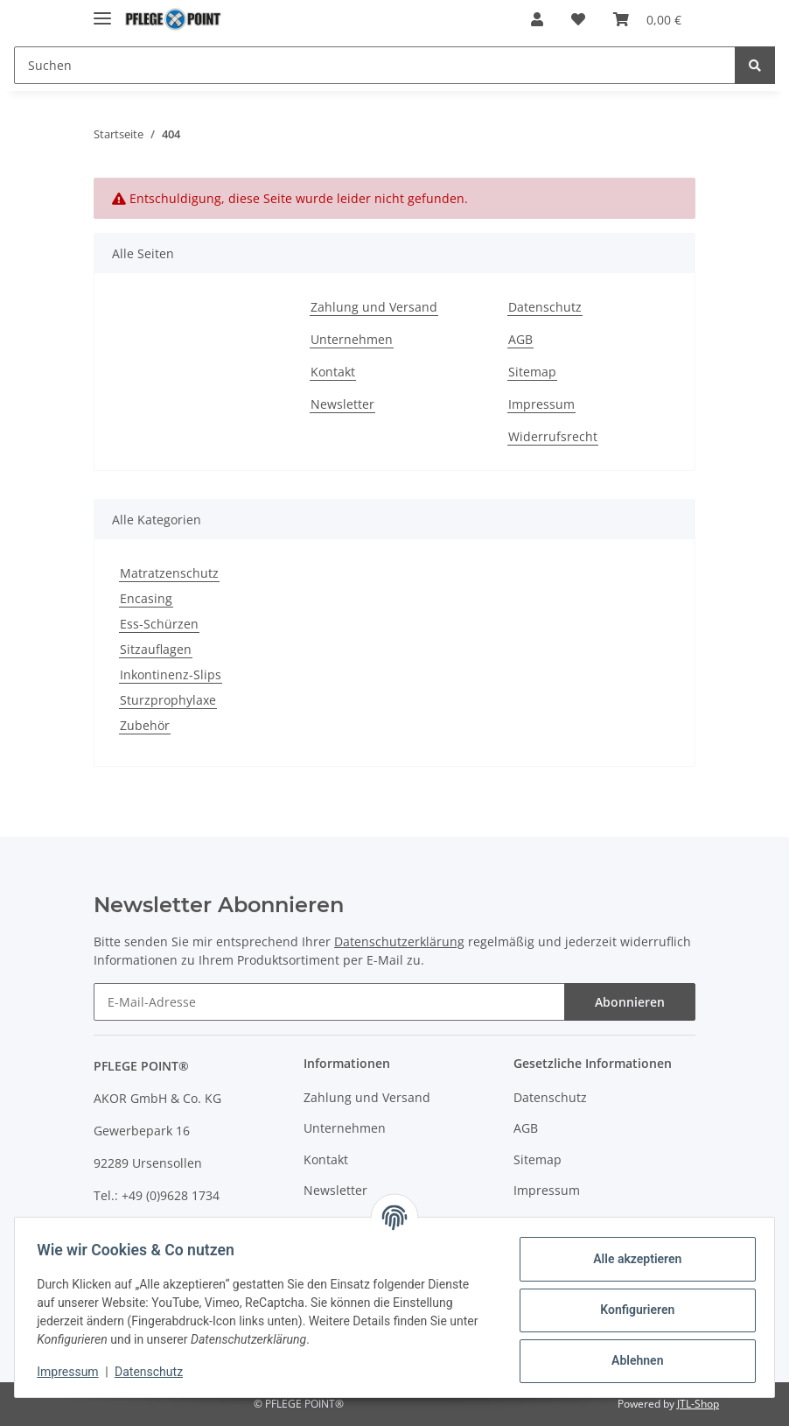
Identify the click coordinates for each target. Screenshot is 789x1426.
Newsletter (342, 404)
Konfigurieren (631, 1310)
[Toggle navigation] (102, 11)
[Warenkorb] (647, 19)
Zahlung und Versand (374, 307)
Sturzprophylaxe (168, 700)
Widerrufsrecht (552, 436)
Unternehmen (352, 339)
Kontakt (333, 371)
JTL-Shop (698, 1403)
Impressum (541, 404)
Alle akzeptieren (631, 1259)
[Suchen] (375, 65)
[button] (537, 19)
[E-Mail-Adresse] (329, 1002)
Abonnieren (630, 1002)
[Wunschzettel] (578, 19)
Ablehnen (631, 1360)
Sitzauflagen (156, 649)
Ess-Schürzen (159, 623)
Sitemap (532, 371)
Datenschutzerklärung (399, 941)
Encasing (146, 598)
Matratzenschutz (169, 573)
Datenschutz (545, 307)
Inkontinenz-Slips (170, 674)
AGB (520, 339)
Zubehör (145, 725)
